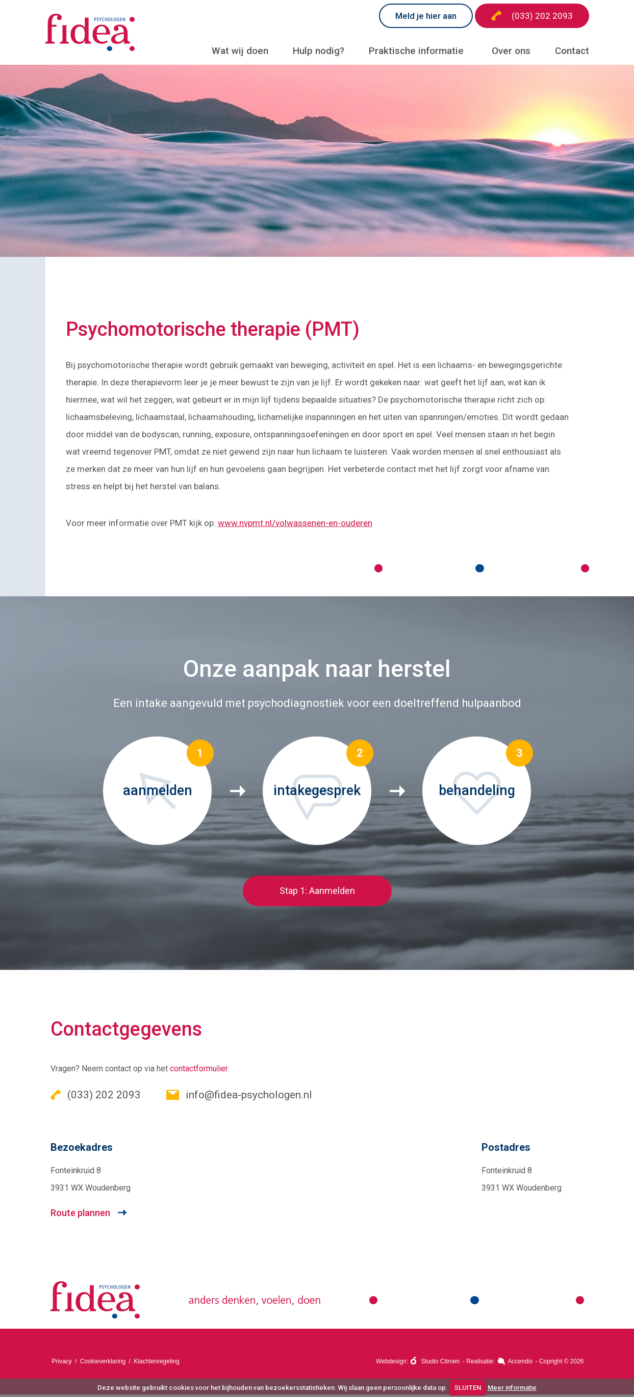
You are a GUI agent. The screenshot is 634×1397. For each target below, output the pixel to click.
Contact (572, 51)
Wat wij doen (240, 51)
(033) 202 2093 (532, 16)
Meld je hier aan (426, 16)
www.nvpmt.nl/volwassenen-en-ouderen (295, 525)
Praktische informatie (416, 51)
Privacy (62, 1363)
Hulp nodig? (318, 51)
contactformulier (198, 1071)
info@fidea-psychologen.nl (239, 1097)
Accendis (520, 1363)
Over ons (511, 51)
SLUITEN (467, 1387)
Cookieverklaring (102, 1363)
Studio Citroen (440, 1363)
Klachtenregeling (156, 1363)
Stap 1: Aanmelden (317, 893)
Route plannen (80, 1215)
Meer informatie (512, 1387)
